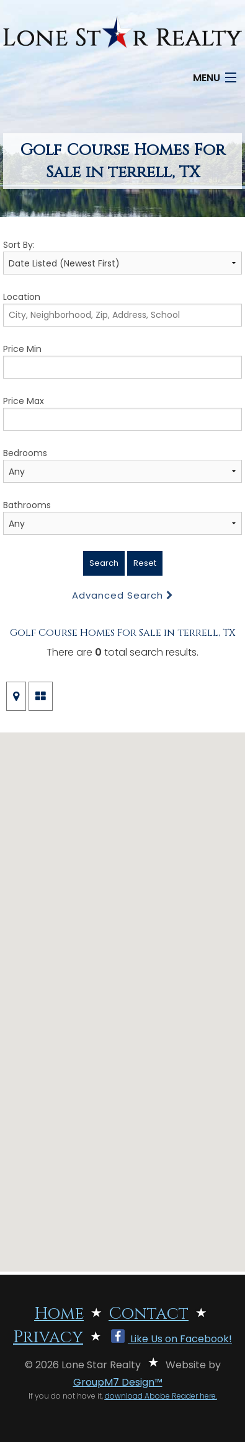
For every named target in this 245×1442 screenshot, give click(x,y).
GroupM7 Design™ (118, 1382)
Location (122, 309)
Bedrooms (122, 465)
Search (103, 563)
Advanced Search (123, 595)
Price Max (122, 413)
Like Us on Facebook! (171, 1339)
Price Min (122, 361)
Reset (144, 563)
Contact (149, 1314)
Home (59, 1314)
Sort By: (122, 257)
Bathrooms (122, 517)
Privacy (48, 1337)
